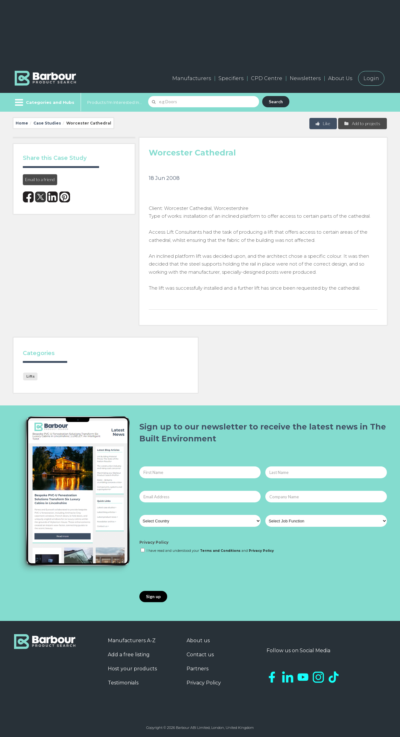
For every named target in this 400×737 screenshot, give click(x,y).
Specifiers (230, 78)
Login (371, 78)
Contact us (200, 655)
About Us (340, 78)
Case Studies (47, 123)
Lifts (30, 376)
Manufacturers (191, 78)
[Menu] (43, 102)
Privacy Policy (153, 542)
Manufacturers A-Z (132, 640)
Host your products (132, 669)
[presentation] (186, 572)
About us (198, 640)
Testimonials (123, 683)
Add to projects (362, 123)
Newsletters (305, 78)
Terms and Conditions (220, 551)
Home (22, 123)
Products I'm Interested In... (114, 102)
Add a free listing (129, 655)
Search (276, 101)
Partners (197, 669)
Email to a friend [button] (40, 179)
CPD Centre (266, 78)
